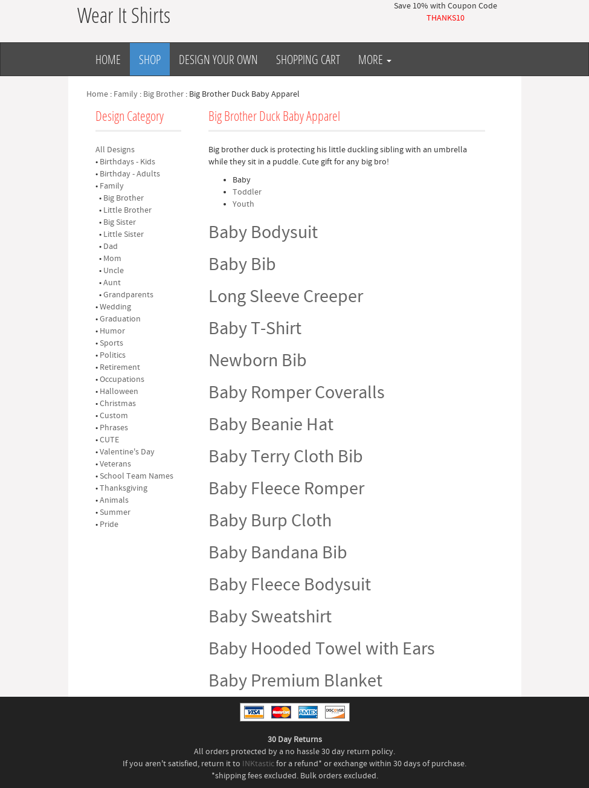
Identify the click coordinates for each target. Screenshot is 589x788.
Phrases (114, 427)
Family (126, 94)
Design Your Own (218, 59)
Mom (112, 258)
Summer (115, 512)
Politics (113, 355)
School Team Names (136, 476)
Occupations (122, 379)
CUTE (109, 439)
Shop (150, 59)
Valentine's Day (127, 452)
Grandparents (128, 294)
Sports (111, 343)
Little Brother (127, 210)
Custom (114, 415)
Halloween (119, 391)
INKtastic (258, 763)
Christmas (118, 403)
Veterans (115, 464)
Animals (114, 500)
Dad (110, 246)
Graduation (120, 319)
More (374, 59)
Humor (112, 331)
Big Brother (163, 94)
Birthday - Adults (130, 174)
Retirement (120, 367)
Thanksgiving (123, 488)
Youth (243, 204)
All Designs (115, 149)
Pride (109, 524)
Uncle (113, 270)
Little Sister (123, 234)
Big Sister (119, 222)
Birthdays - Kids (127, 162)
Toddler (247, 192)
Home (108, 59)
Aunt (112, 282)
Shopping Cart (308, 59)
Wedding (115, 307)
